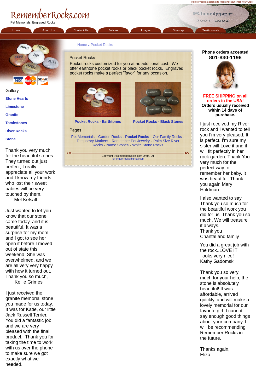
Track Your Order (244, 2)
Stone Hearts (16, 98)
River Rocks (16, 131)
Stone (10, 139)
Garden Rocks (109, 137)
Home (194, 2)
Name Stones (117, 145)
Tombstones (16, 123)
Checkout (230, 2)
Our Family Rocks (167, 137)
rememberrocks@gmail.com (128, 158)
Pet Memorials (83, 137)
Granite (11, 115)
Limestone (14, 107)
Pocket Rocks (102, 45)
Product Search (206, 2)
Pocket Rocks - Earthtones (98, 121)
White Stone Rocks (147, 145)
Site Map (220, 2)
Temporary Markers (92, 141)
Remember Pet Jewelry (131, 141)
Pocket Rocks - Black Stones (158, 121)
